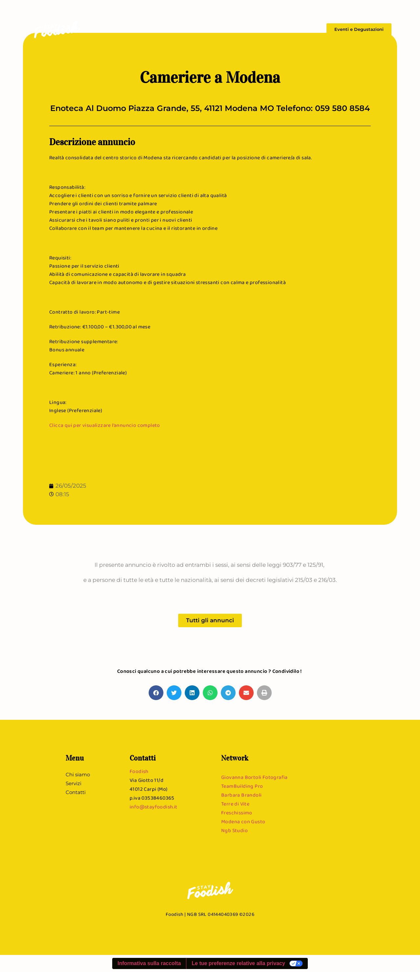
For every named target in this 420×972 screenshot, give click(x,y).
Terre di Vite (235, 803)
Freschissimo (236, 812)
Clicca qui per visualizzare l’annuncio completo (104, 425)
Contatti (307, 29)
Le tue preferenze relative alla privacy (238, 963)
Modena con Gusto (243, 821)
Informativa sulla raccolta (149, 963)
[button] (156, 692)
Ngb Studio (234, 830)
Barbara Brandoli (241, 795)
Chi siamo (259, 29)
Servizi (284, 29)
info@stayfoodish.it (154, 806)
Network (234, 757)
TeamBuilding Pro (242, 786)
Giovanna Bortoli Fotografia (254, 777)
